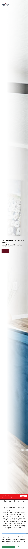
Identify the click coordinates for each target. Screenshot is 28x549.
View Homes (5, 251)
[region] (14, 541)
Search (24, 496)
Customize (20, 546)
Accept (9, 546)
